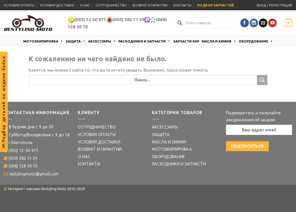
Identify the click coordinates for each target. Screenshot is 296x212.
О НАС (85, 5)
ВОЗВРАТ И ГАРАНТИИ (150, 5)
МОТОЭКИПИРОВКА (43, 41)
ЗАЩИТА (76, 41)
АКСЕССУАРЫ (102, 41)
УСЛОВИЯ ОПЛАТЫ (19, 5)
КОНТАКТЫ (182, 5)
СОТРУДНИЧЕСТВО (111, 5)
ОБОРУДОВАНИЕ (256, 41)
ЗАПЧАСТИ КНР (186, 41)
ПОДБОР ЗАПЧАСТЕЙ (215, 5)
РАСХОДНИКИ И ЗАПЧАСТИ (145, 41)
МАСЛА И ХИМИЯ (219, 41)
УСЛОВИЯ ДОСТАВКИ (57, 5)
